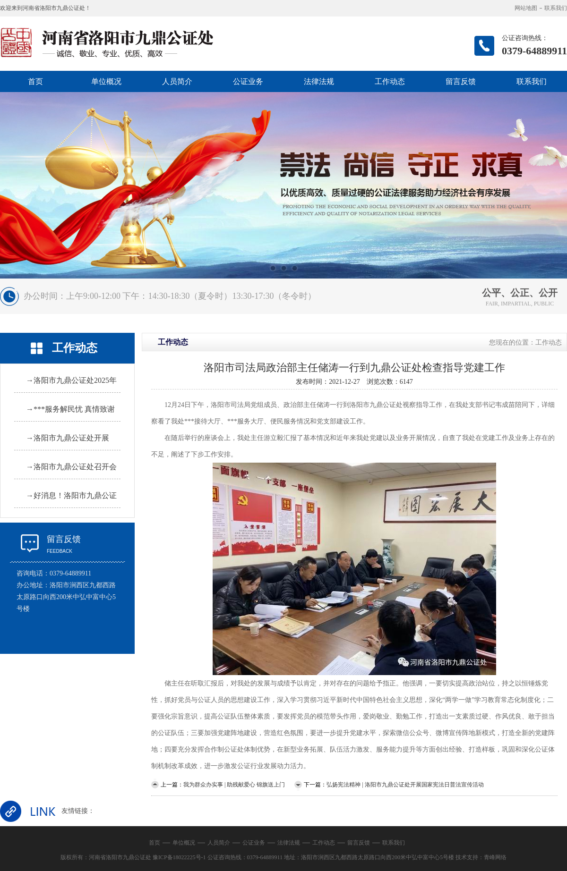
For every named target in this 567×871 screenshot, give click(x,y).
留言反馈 (461, 81)
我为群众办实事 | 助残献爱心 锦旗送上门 (234, 784)
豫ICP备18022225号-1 (179, 857)
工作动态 (390, 81)
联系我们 (555, 8)
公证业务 (248, 81)
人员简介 (177, 81)
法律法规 (319, 81)
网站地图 (526, 8)
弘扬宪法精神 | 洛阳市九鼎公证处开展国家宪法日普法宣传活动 (404, 784)
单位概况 (106, 81)
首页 (35, 81)
